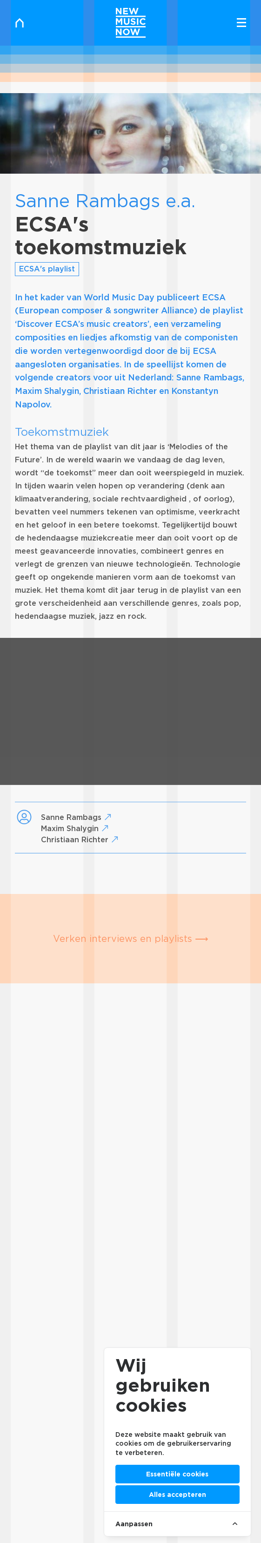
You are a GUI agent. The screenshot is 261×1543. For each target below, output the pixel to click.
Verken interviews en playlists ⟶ (130, 938)
